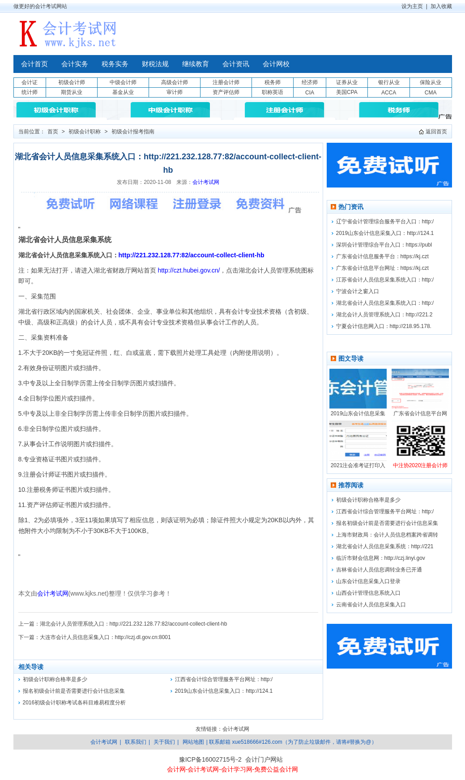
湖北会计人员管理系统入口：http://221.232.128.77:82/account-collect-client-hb (133, 624)
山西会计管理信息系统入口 (368, 593)
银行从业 (389, 82)
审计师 (174, 92)
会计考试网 (205, 182)
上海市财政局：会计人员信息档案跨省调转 (387, 535)
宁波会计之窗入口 (357, 291)
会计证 (29, 82)
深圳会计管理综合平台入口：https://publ (384, 245)
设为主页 (412, 6)
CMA (431, 93)
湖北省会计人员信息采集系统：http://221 (385, 546)
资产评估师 (226, 92)
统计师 (29, 92)
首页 (52, 131)
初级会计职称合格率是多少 (55, 679)
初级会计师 (71, 82)
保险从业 (430, 82)
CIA (309, 93)
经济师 (310, 82)
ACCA (388, 93)
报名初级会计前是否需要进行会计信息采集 (74, 691)
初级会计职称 (84, 131)
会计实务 (74, 64)
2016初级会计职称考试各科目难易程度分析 (74, 702)
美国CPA (347, 92)
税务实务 (115, 64)
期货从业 (71, 92)
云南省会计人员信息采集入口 (371, 604)
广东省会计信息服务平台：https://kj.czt (382, 256)
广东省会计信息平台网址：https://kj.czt (382, 268)
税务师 (272, 82)
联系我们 (135, 742)
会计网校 (276, 64)
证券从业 (347, 82)
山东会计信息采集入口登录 (368, 581)
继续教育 (195, 64)
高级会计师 (174, 82)
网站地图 (193, 742)
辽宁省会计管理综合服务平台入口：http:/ (385, 221)
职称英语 (272, 92)
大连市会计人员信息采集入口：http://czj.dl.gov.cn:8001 (105, 637)
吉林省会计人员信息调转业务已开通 (379, 570)
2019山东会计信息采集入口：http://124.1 (224, 691)
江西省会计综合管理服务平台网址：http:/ (224, 679)
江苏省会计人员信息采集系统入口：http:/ (385, 280)
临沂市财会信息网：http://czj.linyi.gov (380, 558)
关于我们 (164, 742)
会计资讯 (235, 64)
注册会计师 (226, 82)
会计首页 (34, 64)
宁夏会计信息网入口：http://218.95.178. (383, 326)
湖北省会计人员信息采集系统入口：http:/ (385, 303)
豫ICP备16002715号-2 (210, 759)
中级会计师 (123, 82)
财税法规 (155, 64)
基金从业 (123, 92)
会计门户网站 (264, 759)
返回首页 (436, 131)
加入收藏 (441, 6)
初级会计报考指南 (132, 131)
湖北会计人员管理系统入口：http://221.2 (384, 314)
